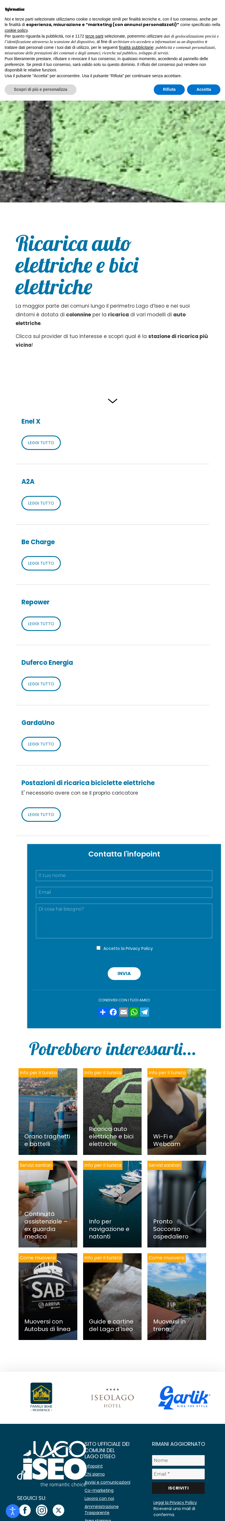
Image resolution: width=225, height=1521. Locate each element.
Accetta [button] (203, 89)
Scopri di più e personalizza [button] (40, 89)
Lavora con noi (99, 1498)
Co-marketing (99, 1490)
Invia (124, 973)
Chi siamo (95, 1474)
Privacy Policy (139, 948)
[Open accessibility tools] (13, 1511)
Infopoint (94, 1466)
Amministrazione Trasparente (102, 1510)
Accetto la (128, 948)
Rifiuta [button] (169, 89)
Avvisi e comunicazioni (107, 1482)
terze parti (94, 36)
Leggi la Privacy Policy (175, 1502)
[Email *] (178, 1474)
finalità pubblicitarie (136, 47)
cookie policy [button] (16, 30)
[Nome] (178, 1460)
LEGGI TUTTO (41, 443)
